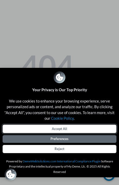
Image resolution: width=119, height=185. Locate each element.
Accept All (59, 129)
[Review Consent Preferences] (10, 174)
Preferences (59, 139)
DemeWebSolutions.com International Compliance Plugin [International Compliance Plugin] (61, 161)
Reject (59, 149)
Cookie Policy (62, 118)
